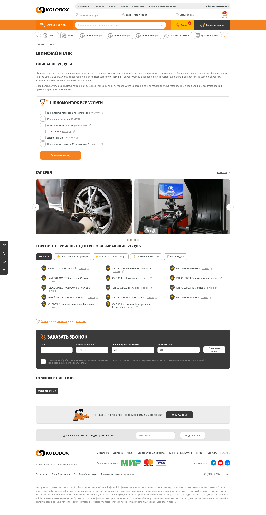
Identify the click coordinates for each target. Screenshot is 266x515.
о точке (82, 268)
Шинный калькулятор (180, 453)
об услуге (95, 112)
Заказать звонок (214, 350)
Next (224, 35)
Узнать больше (79, 363)
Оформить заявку (61, 155)
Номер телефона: (86, 344)
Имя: (44, 344)
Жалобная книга (87, 474)
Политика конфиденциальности (117, 474)
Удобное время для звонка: (126, 344)
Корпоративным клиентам (162, 6)
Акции (130, 453)
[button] (133, 350)
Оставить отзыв (47, 390)
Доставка (118, 453)
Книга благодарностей (63, 474)
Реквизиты (41, 474)
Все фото (222, 172)
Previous (37, 35)
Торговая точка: (165, 344)
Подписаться (193, 435)
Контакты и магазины (132, 6)
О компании (103, 453)
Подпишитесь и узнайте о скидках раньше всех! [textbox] (87, 435)
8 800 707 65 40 (179, 414)
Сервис (199, 453)
